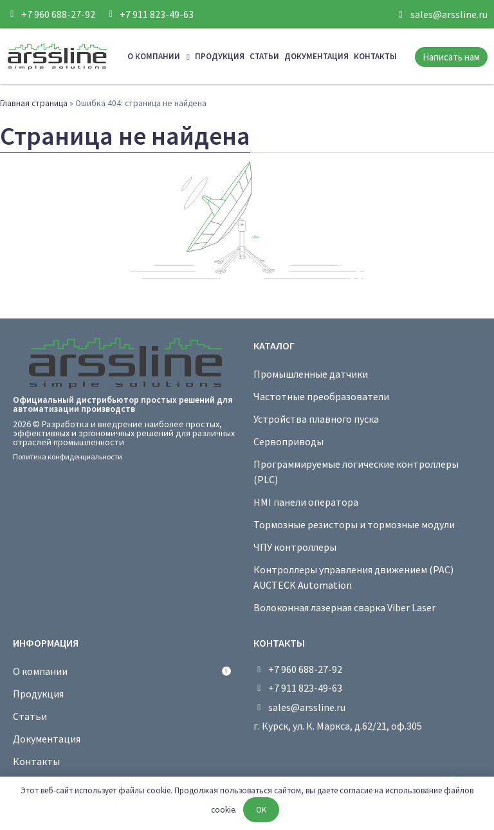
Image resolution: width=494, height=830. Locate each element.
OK (261, 809)
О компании (158, 57)
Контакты (375, 56)
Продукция (219, 56)
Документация (316, 56)
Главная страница (34, 103)
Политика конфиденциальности (67, 456)
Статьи (264, 56)
